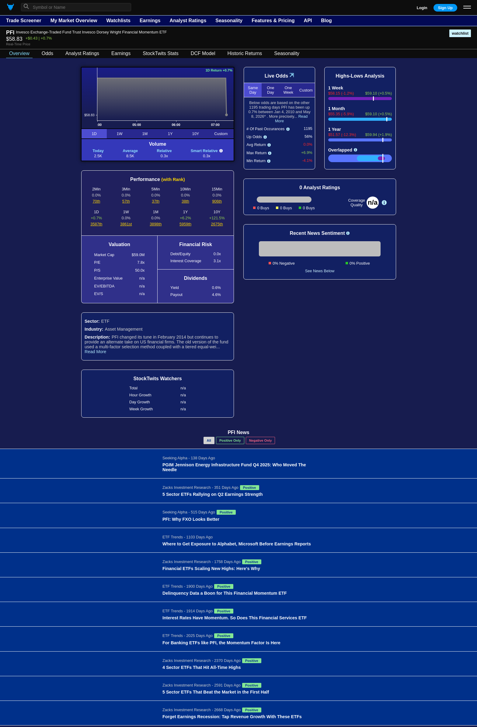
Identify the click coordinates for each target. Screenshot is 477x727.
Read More (95, 351)
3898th (156, 224)
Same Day (253, 90)
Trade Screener (23, 20)
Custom (221, 133)
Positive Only (230, 440)
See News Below (320, 271)
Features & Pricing (273, 20)
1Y (170, 133)
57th (126, 201)
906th (217, 201)
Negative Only (260, 440)
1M (145, 133)
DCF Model (203, 53)
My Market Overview (73, 20)
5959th (185, 224)
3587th (96, 224)
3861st (126, 224)
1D (94, 133)
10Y (195, 133)
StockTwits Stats (160, 53)
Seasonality (228, 20)
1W (119, 133)
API (308, 20)
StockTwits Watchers (157, 378)
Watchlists (118, 20)
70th (96, 201)
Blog (326, 20)
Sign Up (445, 7)
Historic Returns (245, 53)
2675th (217, 224)
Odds (47, 53)
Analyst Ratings (187, 20)
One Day (270, 90)
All (209, 440)
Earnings (150, 20)
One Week (288, 90)
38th (185, 201)
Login (422, 7)
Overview (19, 53)
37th (155, 201)
